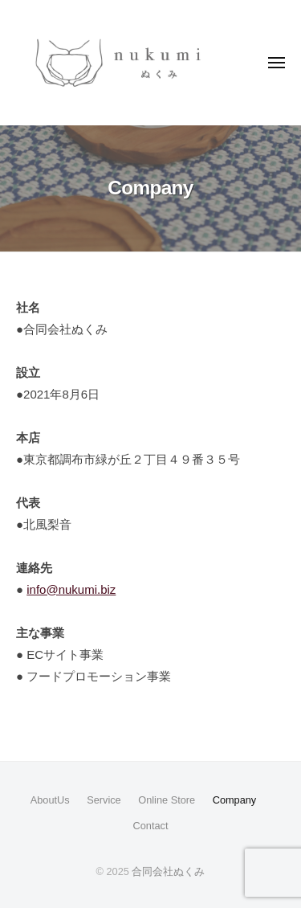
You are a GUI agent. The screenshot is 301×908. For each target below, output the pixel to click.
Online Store (166, 800)
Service (104, 800)
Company (235, 800)
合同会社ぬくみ (168, 871)
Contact (151, 826)
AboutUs (50, 800)
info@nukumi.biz (71, 589)
